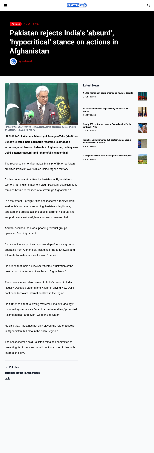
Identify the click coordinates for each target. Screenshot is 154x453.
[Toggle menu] (5, 5)
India (7, 378)
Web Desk (27, 61)
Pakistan (14, 367)
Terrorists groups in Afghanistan (22, 372)
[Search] (149, 5)
